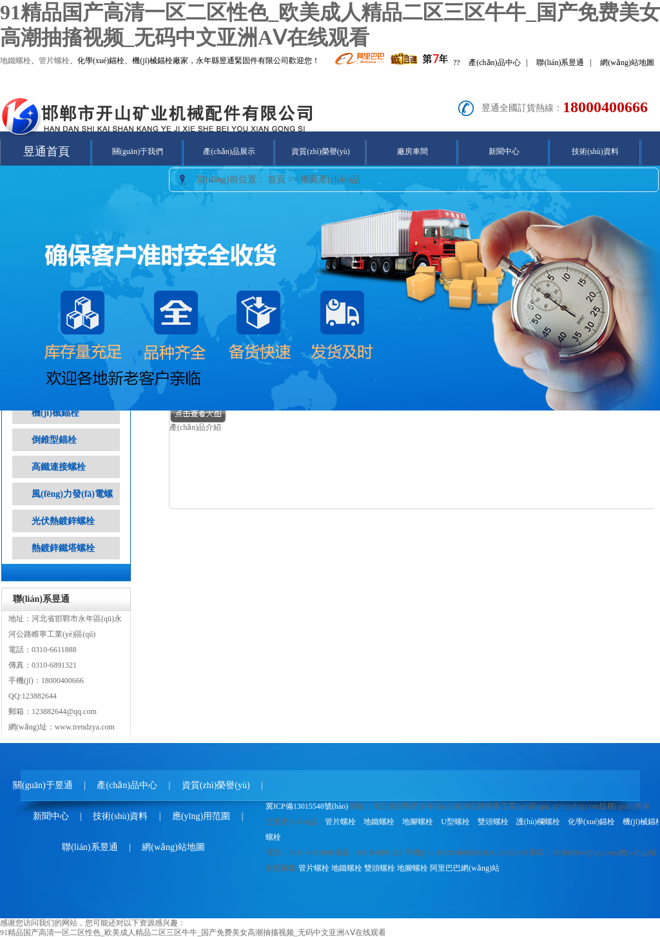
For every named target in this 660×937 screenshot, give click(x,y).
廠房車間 (412, 151)
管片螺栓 (54, 60)
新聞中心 (504, 151)
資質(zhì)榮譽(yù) (320, 151)
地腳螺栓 (417, 821)
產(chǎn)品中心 (494, 62)
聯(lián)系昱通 (560, 62)
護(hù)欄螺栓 (538, 821)
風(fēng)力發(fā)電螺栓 (72, 505)
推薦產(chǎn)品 (330, 179)
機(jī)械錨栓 (55, 413)
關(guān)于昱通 (43, 785)
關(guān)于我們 (137, 151)
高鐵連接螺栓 (59, 467)
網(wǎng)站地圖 (627, 62)
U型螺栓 (455, 821)
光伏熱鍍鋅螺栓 (63, 521)
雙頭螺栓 (493, 821)
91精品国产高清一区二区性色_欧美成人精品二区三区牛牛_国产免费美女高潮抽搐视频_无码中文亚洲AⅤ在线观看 (193, 932)
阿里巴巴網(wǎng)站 (465, 868)
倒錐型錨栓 (54, 440)
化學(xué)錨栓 (591, 821)
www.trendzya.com (85, 726)
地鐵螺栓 (15, 60)
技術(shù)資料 (595, 151)
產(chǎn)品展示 (229, 151)
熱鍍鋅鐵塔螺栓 (63, 548)
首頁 (276, 179)
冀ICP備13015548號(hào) (307, 806)
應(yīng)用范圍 (201, 816)
